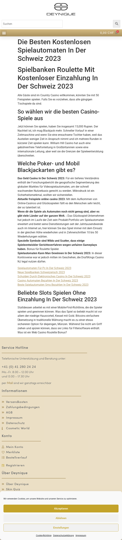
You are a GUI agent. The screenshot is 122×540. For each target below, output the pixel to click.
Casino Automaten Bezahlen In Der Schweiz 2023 (48, 280)
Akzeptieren (61, 508)
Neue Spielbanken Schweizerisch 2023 (41, 272)
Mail (10, 383)
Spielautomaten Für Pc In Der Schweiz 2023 (44, 268)
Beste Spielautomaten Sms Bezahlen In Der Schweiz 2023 (53, 284)
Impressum (81, 535)
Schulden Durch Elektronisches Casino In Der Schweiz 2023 (54, 276)
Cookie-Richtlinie (43, 535)
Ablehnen (61, 518)
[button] (4, 33)
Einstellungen (61, 527)
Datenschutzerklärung (63, 535)
